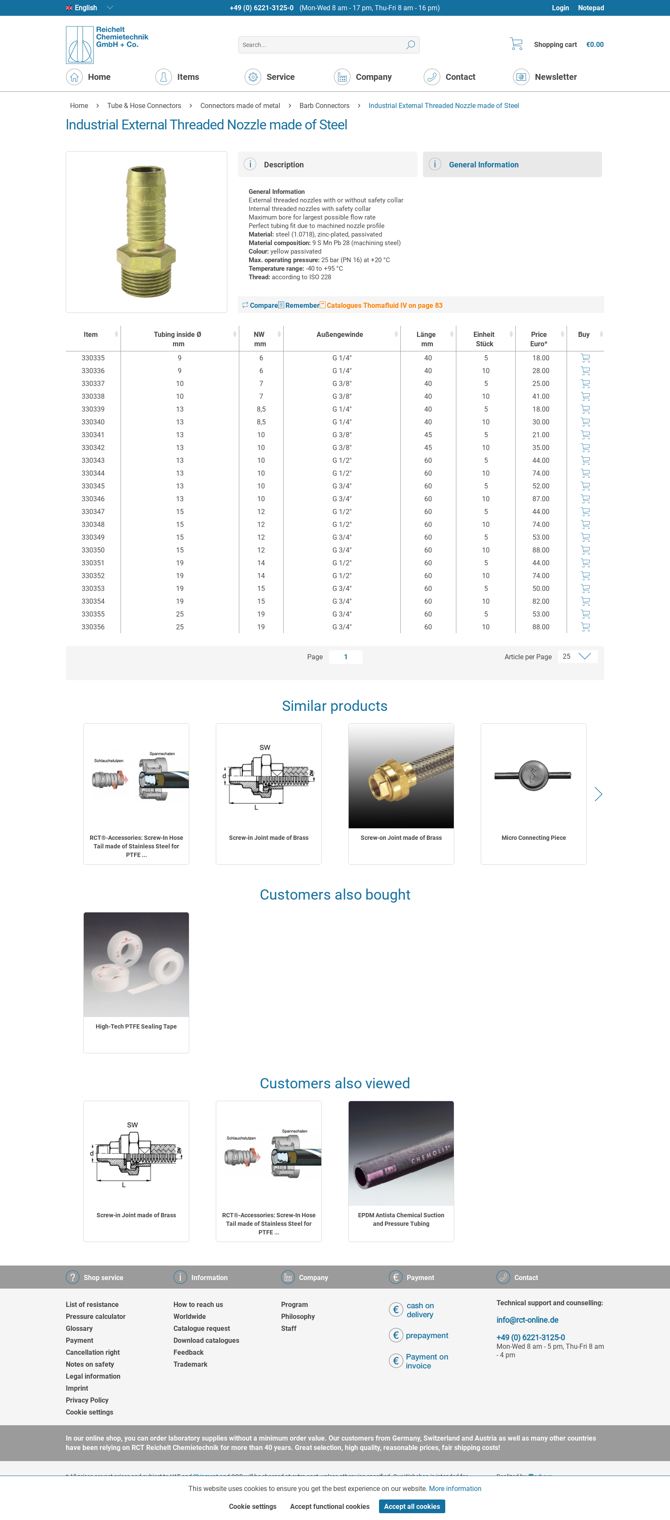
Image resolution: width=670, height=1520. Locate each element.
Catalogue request (201, 1328)
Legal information (93, 1376)
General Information (474, 164)
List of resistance (92, 1305)
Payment (79, 1340)
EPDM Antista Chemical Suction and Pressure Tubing (401, 1219)
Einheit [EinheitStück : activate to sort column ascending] (484, 339)
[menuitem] (565, 8)
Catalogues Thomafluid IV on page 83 (381, 305)
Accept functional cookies (330, 1506)
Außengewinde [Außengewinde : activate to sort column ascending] (340, 334)
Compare (260, 305)
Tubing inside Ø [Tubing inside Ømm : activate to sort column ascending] (177, 339)
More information (455, 1489)
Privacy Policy (87, 1400)
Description (274, 164)
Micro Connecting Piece (534, 837)
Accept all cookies (412, 1506)
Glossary (79, 1328)
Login (560, 8)
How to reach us (198, 1305)
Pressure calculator (96, 1316)
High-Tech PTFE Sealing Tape (136, 1026)
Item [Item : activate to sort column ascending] (91, 334)
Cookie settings (89, 1412)
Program (294, 1305)
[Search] (411, 44)
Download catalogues (206, 1340)
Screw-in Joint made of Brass (269, 837)
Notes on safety (90, 1364)
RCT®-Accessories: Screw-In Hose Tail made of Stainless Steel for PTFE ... (136, 846)
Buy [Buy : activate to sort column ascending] (584, 334)
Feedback (188, 1352)
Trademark (190, 1364)
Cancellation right (93, 1352)
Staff (289, 1328)
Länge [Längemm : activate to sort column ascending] (426, 339)
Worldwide (189, 1316)
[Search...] (328, 44)
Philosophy (298, 1316)
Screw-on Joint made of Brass (401, 837)
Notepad (591, 8)
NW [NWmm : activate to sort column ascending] (259, 339)
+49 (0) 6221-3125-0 (262, 8)
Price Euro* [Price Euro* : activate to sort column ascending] (538, 339)
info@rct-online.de (527, 1319)
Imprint (77, 1388)
